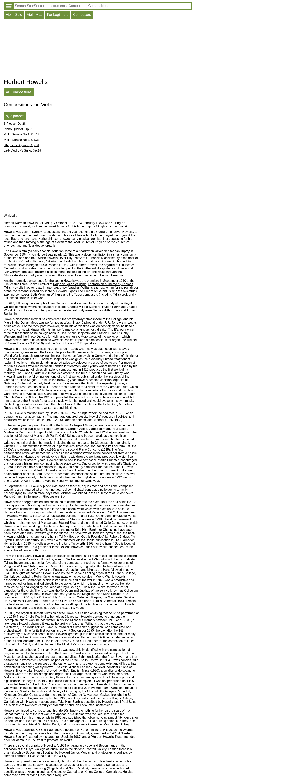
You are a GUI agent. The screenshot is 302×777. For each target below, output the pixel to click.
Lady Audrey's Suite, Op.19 (22, 150)
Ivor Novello (119, 268)
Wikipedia (10, 215)
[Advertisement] (98, 49)
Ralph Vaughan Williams (69, 284)
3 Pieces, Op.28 (15, 123)
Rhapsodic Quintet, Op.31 (21, 145)
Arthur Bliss (112, 310)
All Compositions (19, 92)
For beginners (57, 15)
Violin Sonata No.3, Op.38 (21, 139)
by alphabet (15, 116)
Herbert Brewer (86, 265)
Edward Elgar (65, 291)
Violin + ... (34, 15)
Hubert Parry (111, 306)
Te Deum (66, 590)
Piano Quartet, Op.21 (18, 129)
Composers (82, 15)
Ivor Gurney (12, 271)
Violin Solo (14, 15)
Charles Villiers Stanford (83, 306)
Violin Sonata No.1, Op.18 (21, 134)
